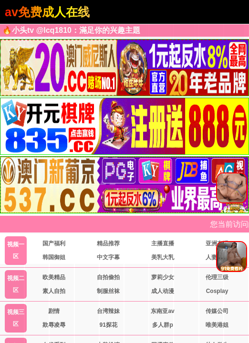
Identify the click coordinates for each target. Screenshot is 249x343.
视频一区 (15, 250)
